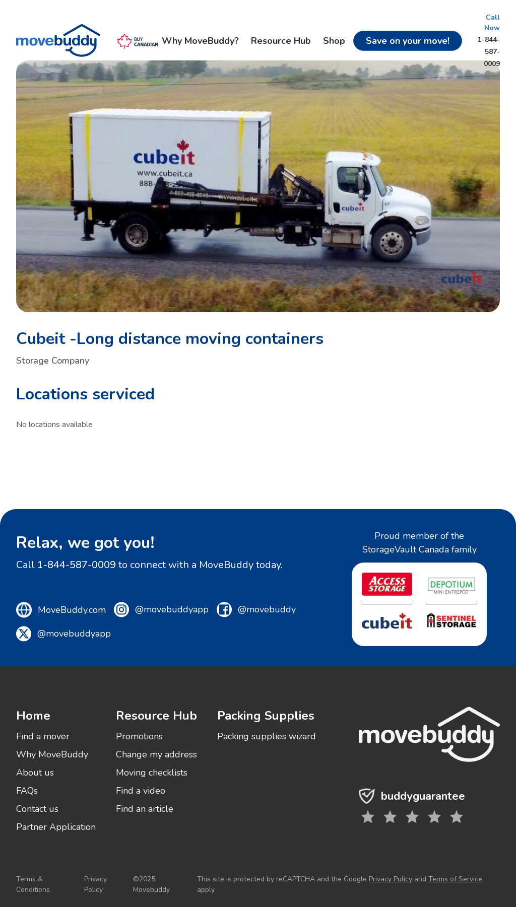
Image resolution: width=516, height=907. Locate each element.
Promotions (139, 736)
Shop (334, 41)
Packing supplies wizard (266, 736)
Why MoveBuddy (52, 754)
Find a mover (43, 736)
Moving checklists (151, 772)
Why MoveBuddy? (200, 41)
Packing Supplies (265, 716)
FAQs (27, 791)
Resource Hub (281, 41)
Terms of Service (455, 879)
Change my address (156, 754)
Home (33, 716)
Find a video (140, 791)
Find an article (144, 809)
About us (35, 772)
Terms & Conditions (33, 884)
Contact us (37, 809)
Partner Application (56, 827)
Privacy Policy (95, 884)
